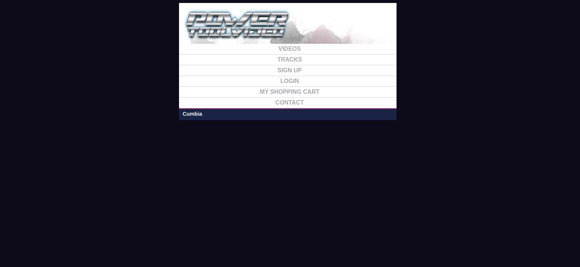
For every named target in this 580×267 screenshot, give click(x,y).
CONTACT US (473, 29)
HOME (281, 29)
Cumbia (100, 60)
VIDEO (358, 29)
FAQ (435, 29)
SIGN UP (319, 29)
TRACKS (396, 29)
